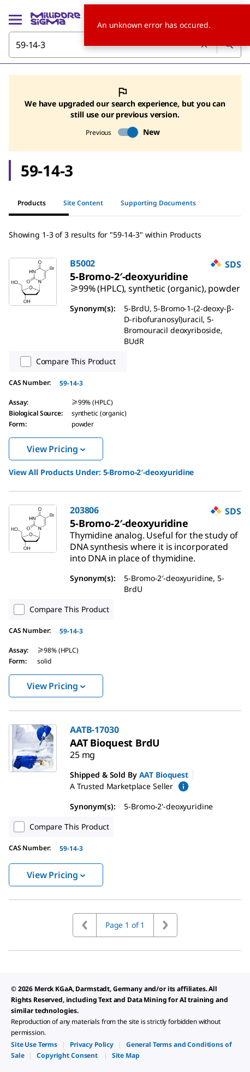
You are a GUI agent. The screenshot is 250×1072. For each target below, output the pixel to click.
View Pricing (56, 449)
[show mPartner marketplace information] (183, 786)
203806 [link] (84, 510)
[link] (155, 284)
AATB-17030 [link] (94, 730)
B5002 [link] (82, 263)
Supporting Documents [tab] (158, 203)
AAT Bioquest (163, 774)
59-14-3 (71, 383)
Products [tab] (31, 203)
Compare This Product (65, 361)
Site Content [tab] (83, 203)
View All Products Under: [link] (101, 472)
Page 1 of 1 (125, 925)
